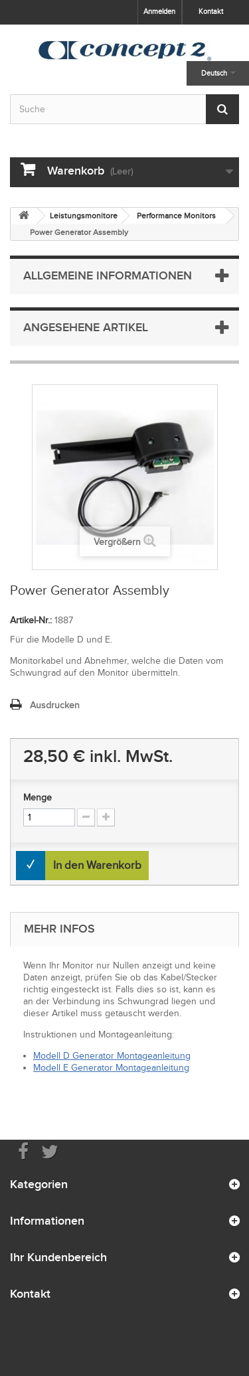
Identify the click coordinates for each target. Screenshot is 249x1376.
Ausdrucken (55, 705)
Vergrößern (117, 542)
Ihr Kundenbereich (58, 1257)
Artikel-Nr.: (31, 620)
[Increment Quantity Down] (86, 817)
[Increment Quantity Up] (106, 817)
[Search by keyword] (124, 109)
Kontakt (211, 11)
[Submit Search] (222, 109)
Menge (37, 798)
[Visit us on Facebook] (23, 1150)
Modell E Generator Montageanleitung (111, 1068)
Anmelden (159, 11)
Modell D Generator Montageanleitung (112, 1056)
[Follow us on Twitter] (49, 1150)
